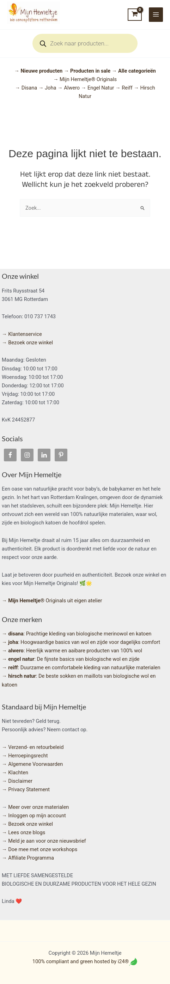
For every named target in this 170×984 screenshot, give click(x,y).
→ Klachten (15, 772)
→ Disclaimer (17, 781)
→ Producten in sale (87, 71)
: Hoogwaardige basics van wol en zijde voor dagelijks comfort (81, 642)
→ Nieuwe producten (39, 71)
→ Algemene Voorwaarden (32, 764)
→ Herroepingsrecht (25, 755)
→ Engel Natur (98, 88)
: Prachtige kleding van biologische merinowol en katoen (76, 634)
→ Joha (47, 88)
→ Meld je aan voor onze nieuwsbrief (44, 841)
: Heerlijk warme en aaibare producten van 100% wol (72, 650)
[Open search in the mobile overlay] (85, 43)
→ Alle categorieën (134, 71)
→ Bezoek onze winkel (27, 342)
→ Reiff (124, 88)
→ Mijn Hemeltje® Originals (85, 79)
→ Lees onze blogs (23, 832)
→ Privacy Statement (26, 789)
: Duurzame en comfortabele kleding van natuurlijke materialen (81, 667)
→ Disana (26, 88)
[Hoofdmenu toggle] (156, 14)
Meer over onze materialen (38, 807)
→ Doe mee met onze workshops (39, 849)
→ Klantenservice (22, 334)
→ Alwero (69, 88)
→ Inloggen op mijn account (34, 815)
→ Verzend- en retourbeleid (32, 747)
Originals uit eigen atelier (52, 600)
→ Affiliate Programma (28, 858)
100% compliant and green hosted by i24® (80, 961)
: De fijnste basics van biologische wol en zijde (70, 659)
